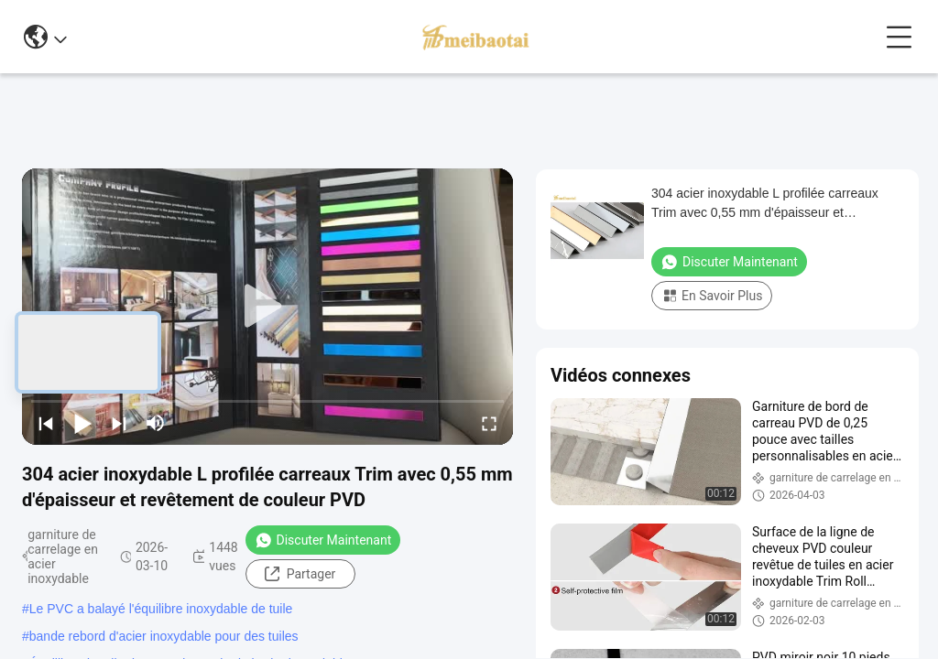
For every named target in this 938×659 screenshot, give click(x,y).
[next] (119, 423)
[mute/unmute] (155, 423)
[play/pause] (82, 423)
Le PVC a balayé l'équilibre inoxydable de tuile (161, 608)
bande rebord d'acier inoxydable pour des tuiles (164, 636)
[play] (267, 307)
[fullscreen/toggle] (489, 423)
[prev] (45, 423)
